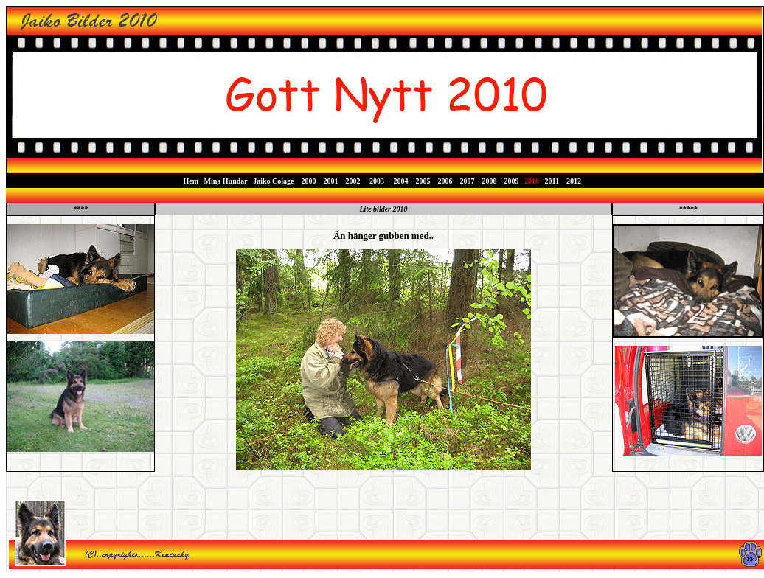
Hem (191, 181)
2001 (331, 181)
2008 (489, 181)
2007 (467, 181)
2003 (376, 181)
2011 (551, 181)
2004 (401, 181)
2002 (353, 181)
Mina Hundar (226, 181)
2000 (309, 181)
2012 (572, 181)
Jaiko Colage (273, 181)
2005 (424, 181)
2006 (446, 181)
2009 (510, 181)
